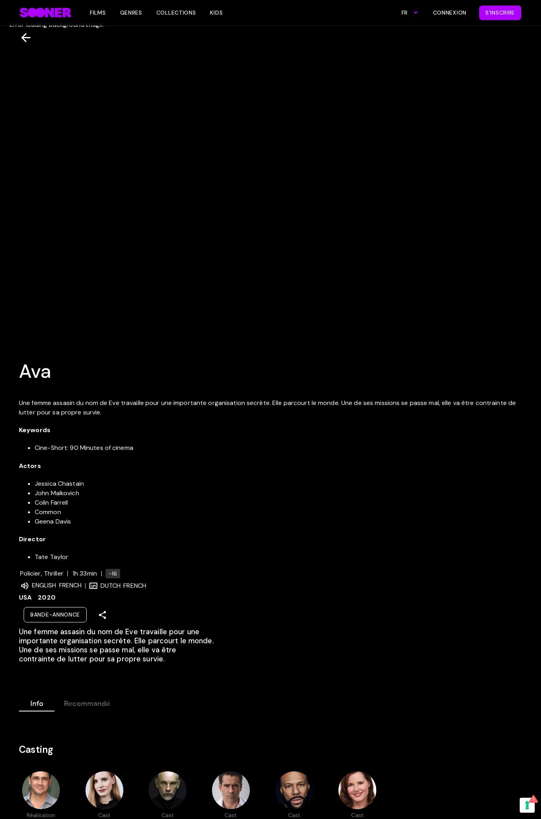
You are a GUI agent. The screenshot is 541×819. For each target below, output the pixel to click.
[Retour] (22, 38)
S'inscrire (500, 12)
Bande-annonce (55, 614)
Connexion (450, 12)
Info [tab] (36, 702)
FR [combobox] (404, 12)
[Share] (102, 615)
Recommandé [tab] (87, 702)
